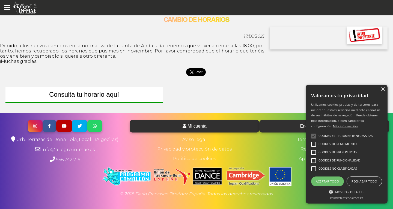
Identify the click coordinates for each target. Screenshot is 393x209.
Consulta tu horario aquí (84, 94)
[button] (346, 191)
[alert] (347, 144)
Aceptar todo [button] (327, 181)
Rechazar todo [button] (364, 181)
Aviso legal (194, 139)
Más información (345, 126)
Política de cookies (194, 158)
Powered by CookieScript (346, 198)
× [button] (383, 89)
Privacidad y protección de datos (194, 149)
